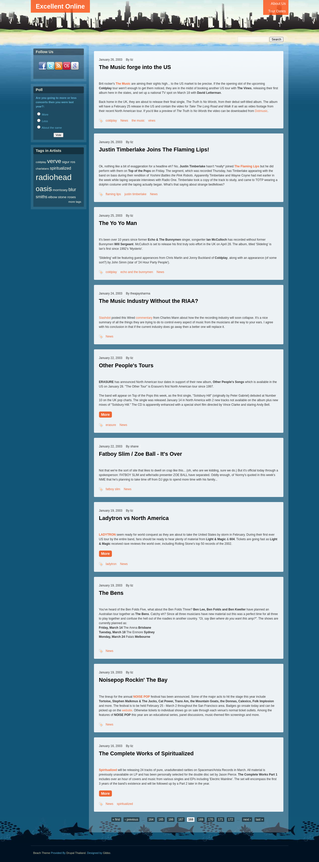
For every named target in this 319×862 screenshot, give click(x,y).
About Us (278, 4)
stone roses (67, 197)
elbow (52, 197)
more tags (74, 201)
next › (247, 819)
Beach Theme (41, 852)
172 (230, 819)
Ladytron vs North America (134, 518)
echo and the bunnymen (136, 272)
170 (210, 819)
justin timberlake (135, 194)
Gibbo (106, 852)
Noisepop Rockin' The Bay (133, 680)
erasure (111, 425)
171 (220, 819)
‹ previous (131, 819)
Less (42, 121)
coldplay (111, 120)
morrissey (60, 190)
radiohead (54, 177)
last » (259, 819)
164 (151, 819)
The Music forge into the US (135, 67)
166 (170, 819)
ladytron (111, 564)
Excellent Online (60, 6)
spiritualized (125, 804)
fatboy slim (113, 489)
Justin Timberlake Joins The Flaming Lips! (154, 149)
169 (200, 819)
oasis (44, 189)
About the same (49, 127)
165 (160, 819)
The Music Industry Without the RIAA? (148, 301)
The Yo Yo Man (118, 223)
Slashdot (105, 318)
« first (116, 819)
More (105, 415)
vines (151, 120)
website (127, 710)
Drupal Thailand (76, 852)
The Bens (111, 593)
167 (180, 819)
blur (72, 189)
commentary (144, 318)
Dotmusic (261, 111)
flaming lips (113, 194)
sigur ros (68, 162)
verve (54, 161)
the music (138, 120)
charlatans (42, 168)
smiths (41, 197)
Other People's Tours (126, 365)
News (124, 120)
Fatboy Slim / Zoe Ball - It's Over (140, 454)
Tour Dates (277, 11)
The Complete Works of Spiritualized (146, 753)
